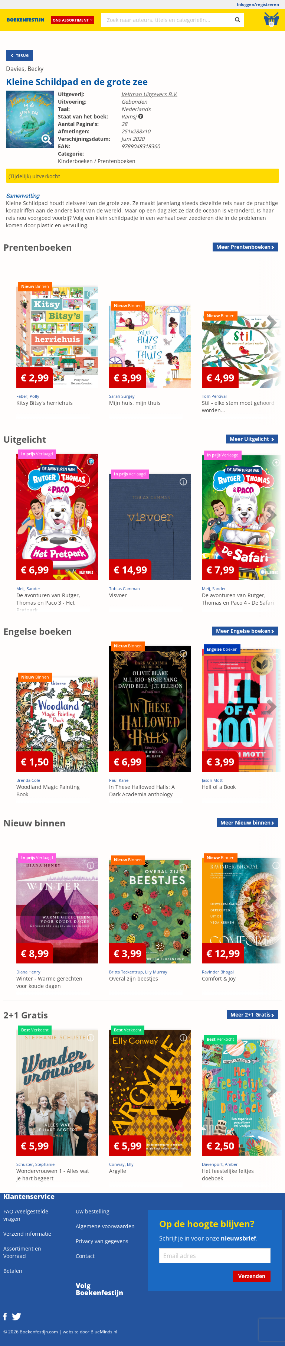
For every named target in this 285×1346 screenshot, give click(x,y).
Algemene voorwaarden (105, 1226)
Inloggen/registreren (258, 4)
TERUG (19, 55)
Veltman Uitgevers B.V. (149, 94)
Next (270, 322)
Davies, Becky (24, 69)
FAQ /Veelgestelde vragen (25, 1215)
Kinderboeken (75, 161)
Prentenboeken (116, 161)
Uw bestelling (92, 1211)
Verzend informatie (27, 1233)
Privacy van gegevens (102, 1241)
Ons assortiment (72, 20)
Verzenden (251, 1276)
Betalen (12, 1270)
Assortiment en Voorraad (22, 1252)
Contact (85, 1255)
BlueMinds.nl (104, 1331)
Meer (243, 246)
